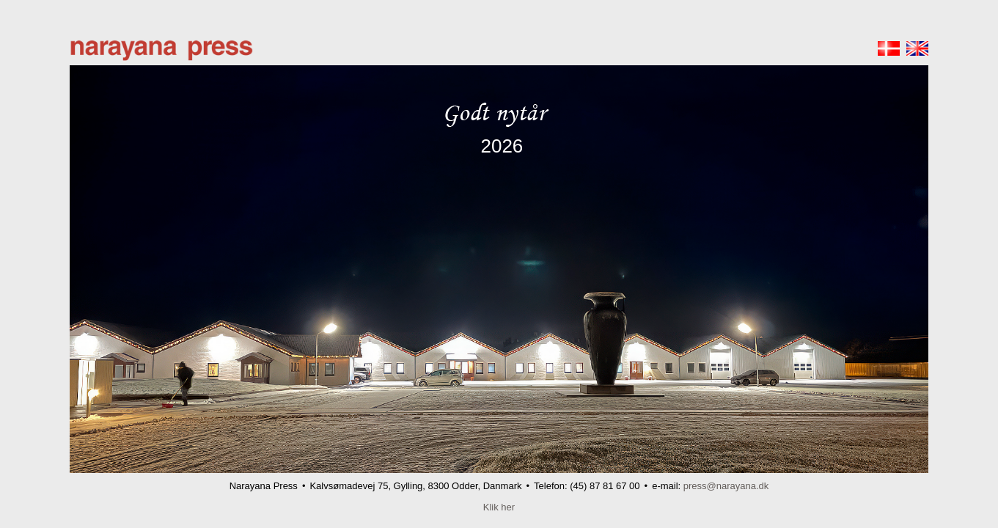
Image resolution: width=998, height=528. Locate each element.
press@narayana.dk (726, 485)
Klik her (499, 507)
